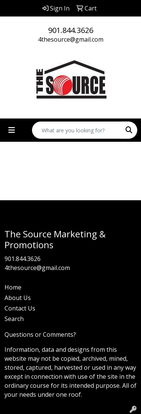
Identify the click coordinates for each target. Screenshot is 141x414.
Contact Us (20, 308)
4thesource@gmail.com (70, 39)
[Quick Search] (76, 130)
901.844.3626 (70, 30)
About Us (18, 298)
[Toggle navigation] (12, 130)
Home (13, 287)
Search (14, 319)
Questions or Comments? (40, 334)
